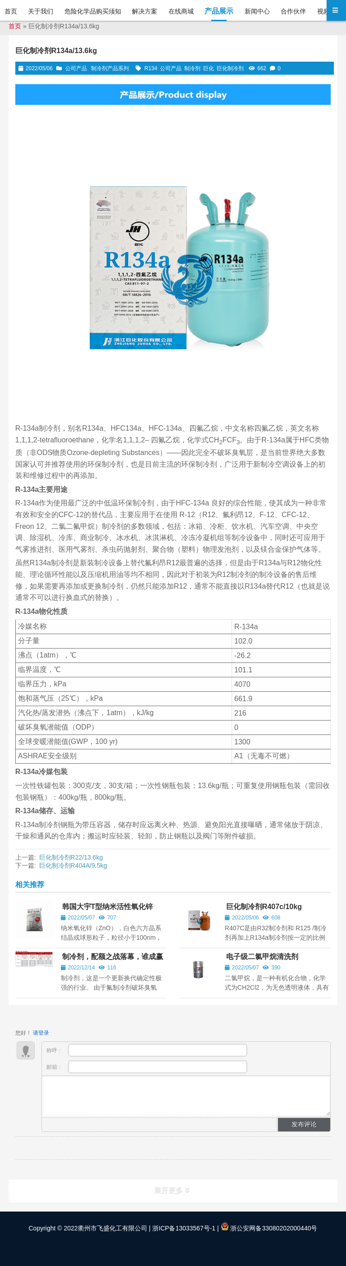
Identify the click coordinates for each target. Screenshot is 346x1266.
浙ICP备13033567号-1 (182, 1228)
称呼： (146, 1050)
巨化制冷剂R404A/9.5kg (73, 865)
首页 (15, 26)
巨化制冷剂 (230, 68)
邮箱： (146, 1067)
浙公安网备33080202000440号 (269, 1228)
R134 (151, 68)
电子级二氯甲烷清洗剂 (262, 956)
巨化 (208, 68)
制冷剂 (192, 68)
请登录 (41, 1033)
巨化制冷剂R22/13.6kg (71, 857)
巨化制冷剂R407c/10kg (264, 906)
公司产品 (76, 68)
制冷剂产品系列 (110, 68)
